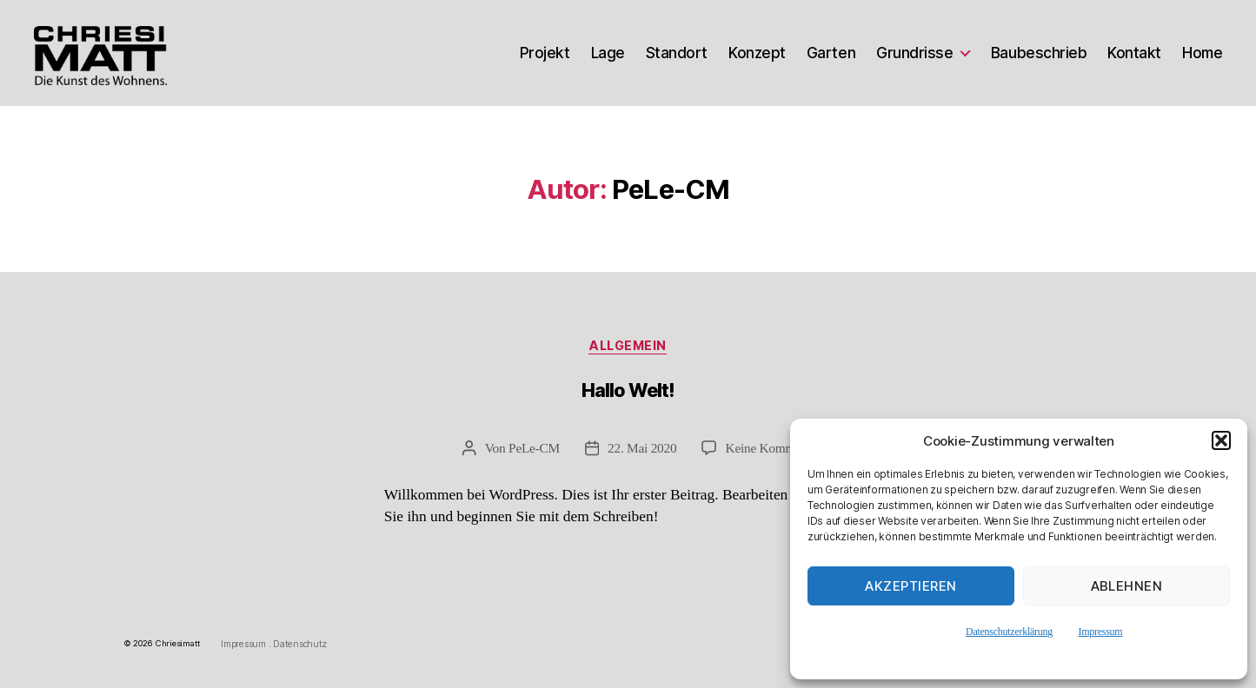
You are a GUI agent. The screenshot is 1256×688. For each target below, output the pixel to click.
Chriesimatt (178, 644)
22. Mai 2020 (642, 448)
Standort (677, 53)
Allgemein (628, 346)
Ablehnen (1127, 586)
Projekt (545, 53)
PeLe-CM (533, 448)
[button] (1221, 440)
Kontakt (1134, 53)
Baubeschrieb (1039, 53)
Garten (831, 53)
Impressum (1100, 631)
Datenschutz (300, 645)
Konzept (757, 53)
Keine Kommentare (776, 448)
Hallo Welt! (628, 391)
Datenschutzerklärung (1009, 631)
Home (1202, 53)
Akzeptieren (911, 586)
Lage (608, 53)
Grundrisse (914, 53)
